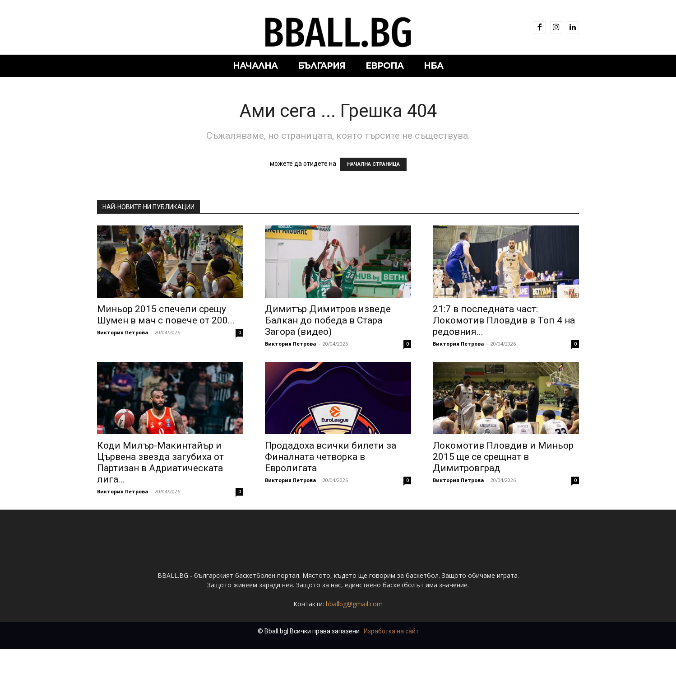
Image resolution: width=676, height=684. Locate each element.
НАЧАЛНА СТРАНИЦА (373, 164)
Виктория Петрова (122, 332)
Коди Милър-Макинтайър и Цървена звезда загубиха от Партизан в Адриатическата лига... (160, 462)
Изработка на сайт (391, 666)
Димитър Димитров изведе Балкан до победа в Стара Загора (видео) (328, 320)
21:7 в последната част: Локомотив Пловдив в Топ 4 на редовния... (504, 320)
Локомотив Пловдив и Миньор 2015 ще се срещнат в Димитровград (503, 456)
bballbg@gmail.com (354, 638)
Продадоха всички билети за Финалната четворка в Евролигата (330, 456)
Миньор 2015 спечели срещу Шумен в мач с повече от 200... (166, 315)
